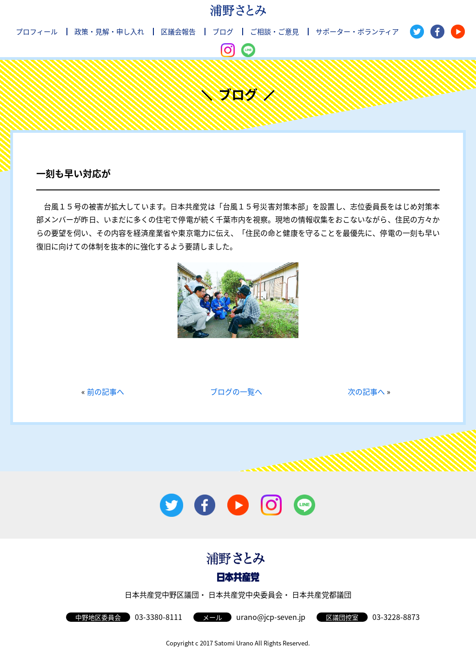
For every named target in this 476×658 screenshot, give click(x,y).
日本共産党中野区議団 (162, 594)
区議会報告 (178, 31)
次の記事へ (366, 391)
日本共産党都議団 (321, 594)
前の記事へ (105, 391)
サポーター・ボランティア (357, 31)
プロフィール (37, 31)
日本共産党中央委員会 (245, 594)
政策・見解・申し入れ (109, 31)
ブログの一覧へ (236, 391)
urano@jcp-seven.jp (270, 616)
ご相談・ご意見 (274, 31)
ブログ (222, 31)
